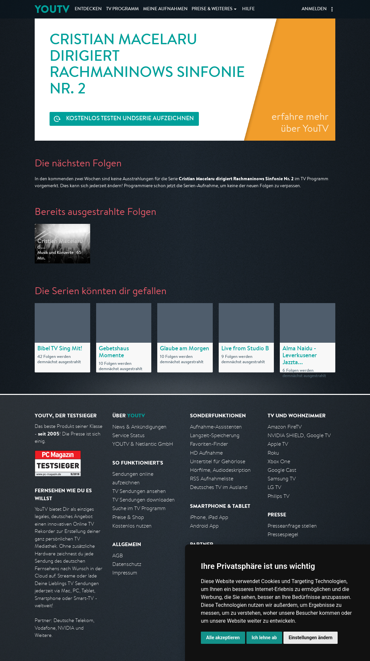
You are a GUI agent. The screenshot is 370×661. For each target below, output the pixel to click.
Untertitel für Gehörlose (217, 461)
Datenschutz (126, 564)
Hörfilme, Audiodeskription (220, 470)
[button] (332, 9)
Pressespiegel (283, 534)
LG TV (274, 487)
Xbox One (279, 461)
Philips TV (278, 496)
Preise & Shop (128, 517)
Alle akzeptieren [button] (223, 637)
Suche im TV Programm (139, 508)
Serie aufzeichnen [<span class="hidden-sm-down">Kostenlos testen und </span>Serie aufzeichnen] (130, 119)
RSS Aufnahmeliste (211, 478)
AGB (117, 555)
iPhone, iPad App (209, 517)
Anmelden (314, 9)
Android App (204, 525)
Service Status (128, 435)
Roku (273, 452)
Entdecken (88, 9)
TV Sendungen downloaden (143, 499)
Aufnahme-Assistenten (216, 426)
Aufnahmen (165, 9)
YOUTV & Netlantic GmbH (142, 443)
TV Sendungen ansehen (139, 491)
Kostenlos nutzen (132, 525)
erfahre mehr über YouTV (300, 122)
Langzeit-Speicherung (215, 435)
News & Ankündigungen (139, 426)
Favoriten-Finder (209, 443)
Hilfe (248, 9)
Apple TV (278, 443)
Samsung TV (282, 478)
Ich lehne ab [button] (264, 637)
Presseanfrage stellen (292, 525)
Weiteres (212, 9)
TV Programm (122, 9)
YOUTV (52, 9)
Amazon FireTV (285, 426)
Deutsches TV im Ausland (218, 487)
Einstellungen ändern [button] (311, 637)
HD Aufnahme (206, 452)
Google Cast (282, 470)
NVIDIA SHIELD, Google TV (299, 435)
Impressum (124, 572)
